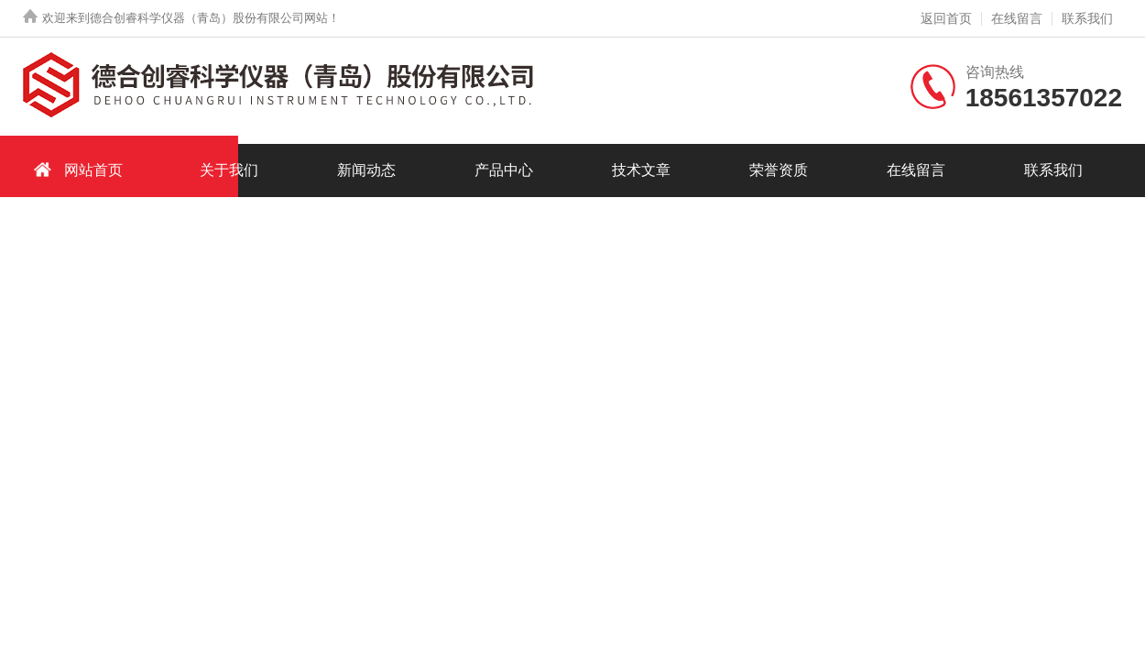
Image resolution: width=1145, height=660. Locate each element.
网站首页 (75, 169)
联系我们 (1087, 18)
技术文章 (641, 170)
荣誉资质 (778, 170)
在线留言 (1016, 18)
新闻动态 (366, 170)
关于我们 (229, 170)
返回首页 (946, 18)
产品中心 (503, 170)
